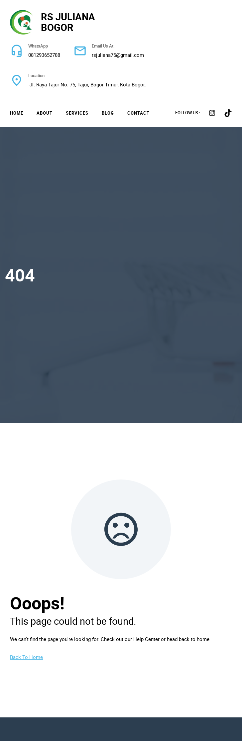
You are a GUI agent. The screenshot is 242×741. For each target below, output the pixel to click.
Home (16, 113)
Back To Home (26, 657)
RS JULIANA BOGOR (68, 22)
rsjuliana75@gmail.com (118, 55)
